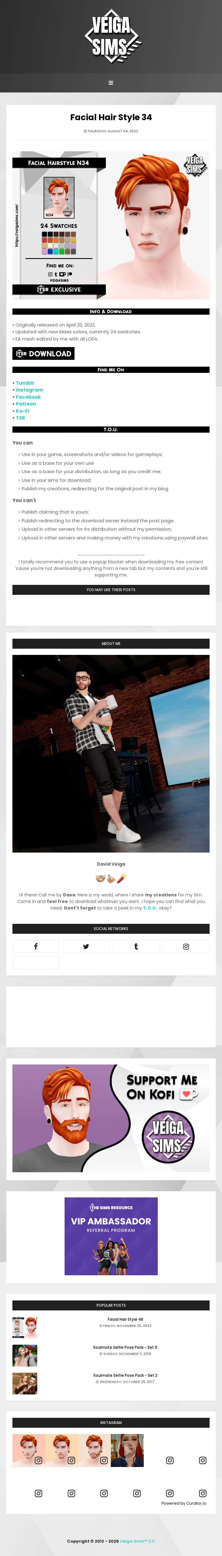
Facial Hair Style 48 (125, 1319)
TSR (20, 418)
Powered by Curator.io (183, 1503)
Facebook (28, 397)
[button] (127, 1450)
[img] (28, 1450)
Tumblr (25, 383)
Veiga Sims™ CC (137, 1541)
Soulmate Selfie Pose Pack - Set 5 (125, 1347)
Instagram (29, 390)
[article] (28, 1450)
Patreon (26, 404)
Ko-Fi (22, 411)
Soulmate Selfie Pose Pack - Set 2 (125, 1375)
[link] (38, 1460)
